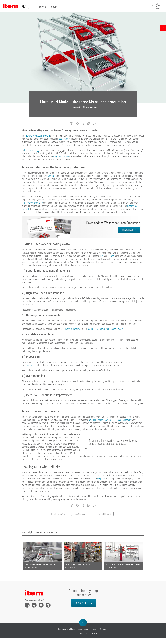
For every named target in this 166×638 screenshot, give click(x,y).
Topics (42, 6)
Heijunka (101, 478)
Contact (102, 629)
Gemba (50, 175)
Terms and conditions (66, 629)
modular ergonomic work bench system (105, 328)
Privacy (94, 629)
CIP (39, 567)
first (101, 255)
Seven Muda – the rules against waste (123, 564)
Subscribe (81, 602)
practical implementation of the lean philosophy (110, 419)
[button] (71, 124)
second (111, 255)
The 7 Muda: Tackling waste (78, 564)
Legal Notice (83, 629)
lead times (63, 138)
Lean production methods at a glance (42, 564)
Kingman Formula (61, 156)
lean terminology (31, 150)
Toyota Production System (38, 135)
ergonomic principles (33, 202)
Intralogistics (91, 107)
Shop (54, 6)
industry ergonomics (72, 328)
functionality (31, 365)
